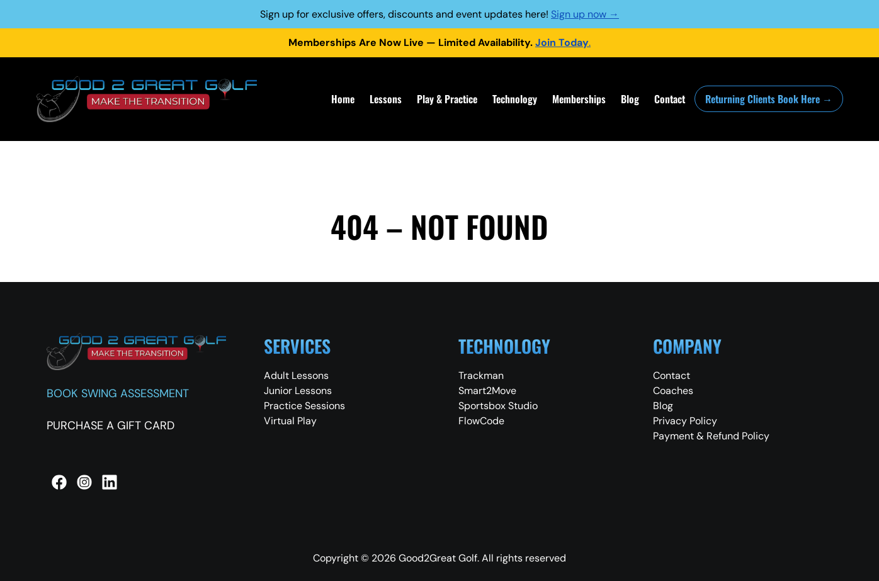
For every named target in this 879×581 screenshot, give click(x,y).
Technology (514, 98)
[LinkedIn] (109, 482)
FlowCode (481, 420)
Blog (630, 98)
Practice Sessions (304, 405)
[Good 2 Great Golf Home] (147, 99)
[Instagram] (84, 482)
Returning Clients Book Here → (768, 98)
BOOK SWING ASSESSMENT (118, 393)
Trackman (481, 375)
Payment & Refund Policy (711, 436)
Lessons (386, 98)
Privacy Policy (685, 420)
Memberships (579, 98)
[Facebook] (59, 482)
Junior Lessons (298, 390)
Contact (669, 98)
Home (342, 98)
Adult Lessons (296, 375)
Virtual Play (290, 420)
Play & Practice (447, 98)
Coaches (673, 390)
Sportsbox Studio (498, 405)
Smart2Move (487, 390)
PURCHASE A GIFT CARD (110, 425)
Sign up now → (585, 14)
